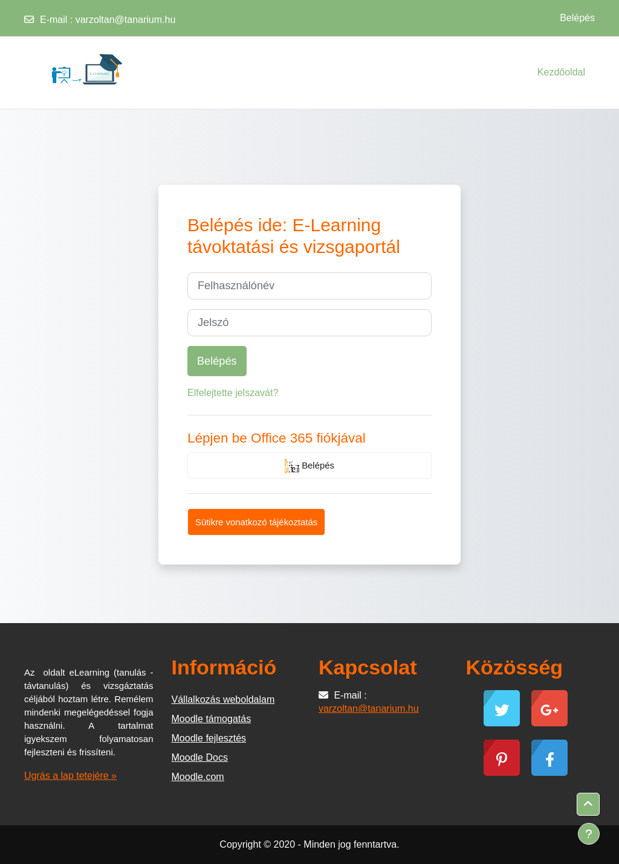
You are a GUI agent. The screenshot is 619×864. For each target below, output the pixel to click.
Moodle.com (198, 777)
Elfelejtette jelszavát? (232, 393)
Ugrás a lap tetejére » (70, 775)
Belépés (577, 18)
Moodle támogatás (211, 719)
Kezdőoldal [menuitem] (561, 72)
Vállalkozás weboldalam (223, 699)
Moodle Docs (200, 757)
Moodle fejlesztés (209, 738)
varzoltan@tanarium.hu (126, 19)
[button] (588, 804)
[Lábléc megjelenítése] (589, 834)
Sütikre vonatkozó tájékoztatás (256, 522)
